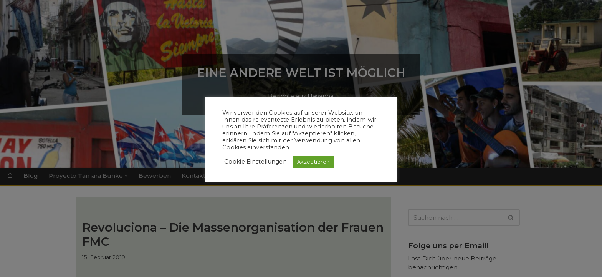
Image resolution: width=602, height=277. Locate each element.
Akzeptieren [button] (313, 162)
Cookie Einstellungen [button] (255, 161)
